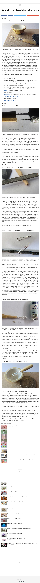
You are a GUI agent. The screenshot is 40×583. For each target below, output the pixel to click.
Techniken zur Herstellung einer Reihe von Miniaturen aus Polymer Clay (20, 444)
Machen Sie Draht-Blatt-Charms (13, 508)
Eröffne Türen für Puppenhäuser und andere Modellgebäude (19, 434)
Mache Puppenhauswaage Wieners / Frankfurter (16, 425)
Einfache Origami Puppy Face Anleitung (14, 533)
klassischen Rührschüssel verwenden (13, 412)
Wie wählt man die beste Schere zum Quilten (16, 538)
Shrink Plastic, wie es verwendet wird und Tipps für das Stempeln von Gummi (22, 543)
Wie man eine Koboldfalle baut (13, 491)
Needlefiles (6, 90)
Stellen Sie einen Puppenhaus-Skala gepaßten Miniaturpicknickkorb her (20, 459)
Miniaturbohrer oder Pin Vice (10, 100)
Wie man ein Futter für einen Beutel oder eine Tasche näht (18, 486)
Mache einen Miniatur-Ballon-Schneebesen (15, 449)
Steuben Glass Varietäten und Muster (14, 523)
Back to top (20, 577)
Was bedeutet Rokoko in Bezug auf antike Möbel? (17, 496)
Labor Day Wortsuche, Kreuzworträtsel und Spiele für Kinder (19, 528)
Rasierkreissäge (7, 94)
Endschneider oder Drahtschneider (11, 96)
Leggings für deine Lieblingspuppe (14, 439)
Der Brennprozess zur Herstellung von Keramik (16, 513)
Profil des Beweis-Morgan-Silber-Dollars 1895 (16, 481)
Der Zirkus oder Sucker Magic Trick (14, 518)
